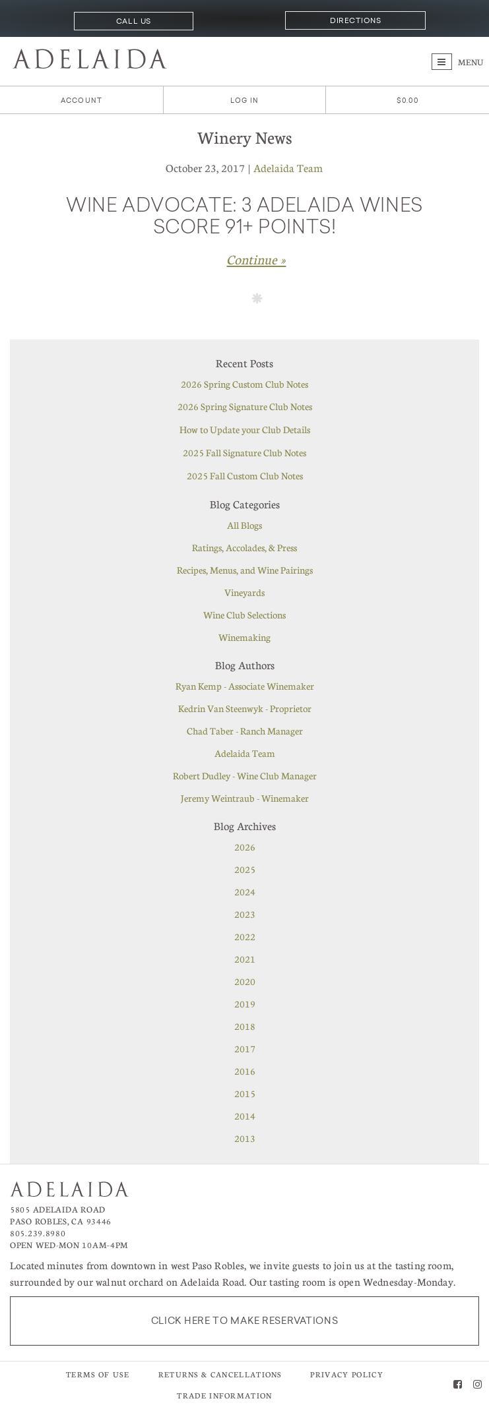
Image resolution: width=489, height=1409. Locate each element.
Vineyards (244, 592)
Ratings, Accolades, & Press (244, 547)
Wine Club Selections (244, 614)
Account (81, 100)
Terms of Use (97, 1374)
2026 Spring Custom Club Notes (244, 384)
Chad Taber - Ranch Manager (245, 730)
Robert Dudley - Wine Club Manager (245, 775)
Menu (458, 61)
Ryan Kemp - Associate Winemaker (245, 686)
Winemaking (244, 637)
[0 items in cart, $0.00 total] (407, 100)
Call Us (133, 21)
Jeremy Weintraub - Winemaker (245, 798)
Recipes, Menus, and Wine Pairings (245, 570)
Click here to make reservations (245, 1320)
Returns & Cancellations (220, 1374)
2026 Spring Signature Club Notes (245, 406)
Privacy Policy (346, 1374)
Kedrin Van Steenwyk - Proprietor (244, 708)
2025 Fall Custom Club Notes (245, 475)
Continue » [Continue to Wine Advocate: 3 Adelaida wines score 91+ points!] (256, 259)
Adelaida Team (288, 168)
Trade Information (224, 1395)
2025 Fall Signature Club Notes (244, 452)
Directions (355, 20)
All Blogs (244, 525)
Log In (244, 100)
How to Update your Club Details (244, 429)
